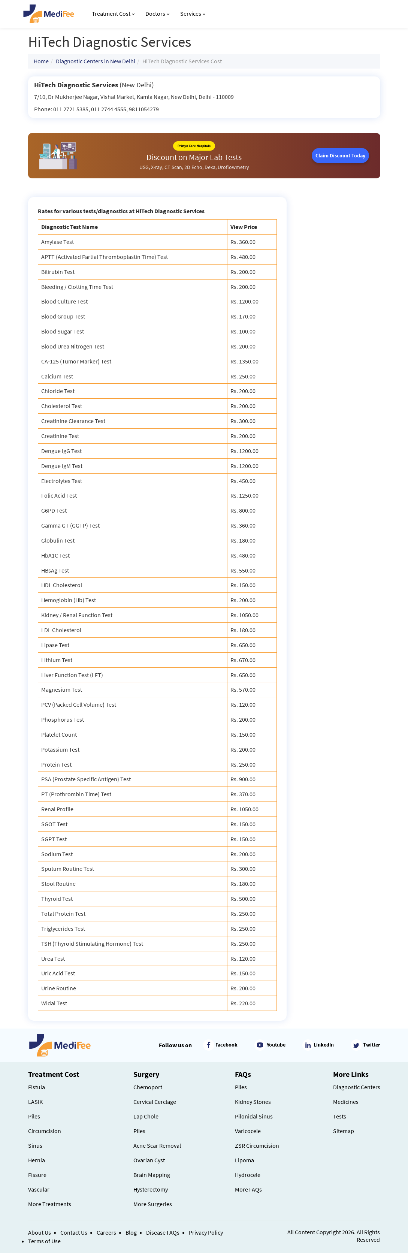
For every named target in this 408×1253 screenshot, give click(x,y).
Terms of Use (44, 1241)
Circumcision (44, 1131)
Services (192, 13)
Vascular (38, 1189)
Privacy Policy (206, 1232)
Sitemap (343, 1131)
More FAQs (248, 1189)
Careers (106, 1232)
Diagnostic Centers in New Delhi (95, 61)
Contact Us (73, 1232)
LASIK (35, 1101)
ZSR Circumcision (257, 1145)
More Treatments (49, 1204)
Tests (339, 1116)
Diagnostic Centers (356, 1087)
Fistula (36, 1087)
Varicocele (248, 1131)
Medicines (346, 1101)
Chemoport (147, 1087)
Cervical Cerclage (154, 1101)
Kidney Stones (253, 1101)
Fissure (37, 1174)
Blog (131, 1232)
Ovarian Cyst (149, 1160)
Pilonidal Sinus (254, 1116)
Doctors (157, 13)
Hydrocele (247, 1174)
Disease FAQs (162, 1232)
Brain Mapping (151, 1174)
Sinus (35, 1145)
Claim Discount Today (340, 155)
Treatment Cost (113, 13)
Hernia (36, 1160)
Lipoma (244, 1160)
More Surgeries (152, 1204)
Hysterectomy (150, 1189)
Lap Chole (145, 1116)
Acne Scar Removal (157, 1145)
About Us (39, 1232)
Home (41, 61)
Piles (34, 1116)
